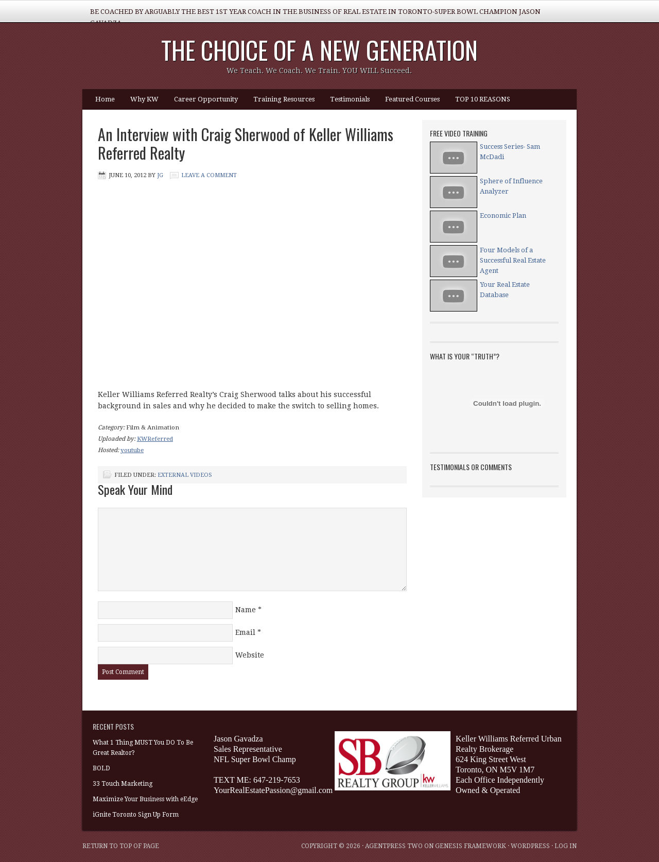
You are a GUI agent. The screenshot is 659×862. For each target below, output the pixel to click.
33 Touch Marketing (122, 783)
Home (105, 99)
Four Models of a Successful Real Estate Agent (513, 260)
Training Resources (284, 99)
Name (245, 610)
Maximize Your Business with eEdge (145, 799)
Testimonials (350, 99)
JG (160, 175)
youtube (132, 450)
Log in (565, 846)
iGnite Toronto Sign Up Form (136, 814)
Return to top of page (120, 846)
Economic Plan (503, 215)
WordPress (530, 846)
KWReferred (155, 438)
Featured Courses (412, 99)
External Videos (185, 475)
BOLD (101, 768)
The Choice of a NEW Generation (319, 49)
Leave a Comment (209, 175)
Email (245, 632)
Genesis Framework (470, 846)
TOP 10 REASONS (482, 99)
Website (249, 655)
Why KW (144, 99)
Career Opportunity (206, 99)
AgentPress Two (394, 846)
